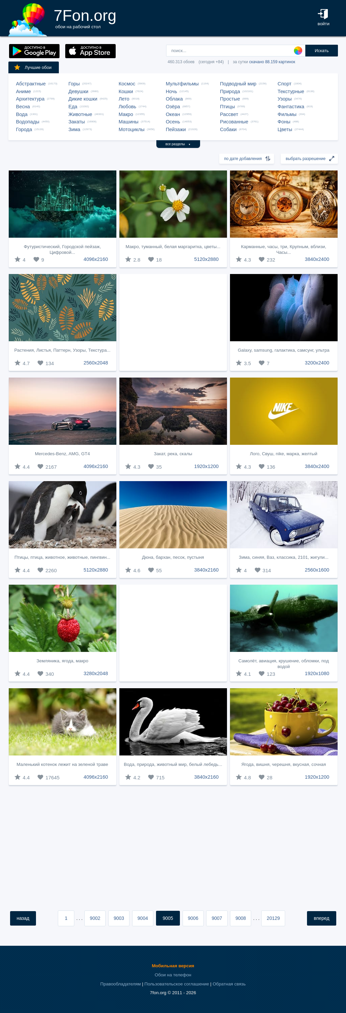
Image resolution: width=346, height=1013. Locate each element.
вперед (321, 918)
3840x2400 (317, 259)
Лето (124, 99)
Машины (129, 121)
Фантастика (291, 106)
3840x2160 (206, 570)
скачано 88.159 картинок (272, 62)
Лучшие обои (32, 67)
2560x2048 (96, 362)
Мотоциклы (132, 129)
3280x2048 (96, 673)
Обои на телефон (173, 975)
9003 (119, 918)
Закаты (77, 121)
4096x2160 (96, 259)
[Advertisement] (173, 322)
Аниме (23, 91)
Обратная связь (229, 984)
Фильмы (287, 114)
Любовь (128, 106)
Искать (322, 50)
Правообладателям (120, 984)
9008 (240, 918)
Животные (80, 114)
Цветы (285, 129)
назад (23, 918)
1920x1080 (317, 673)
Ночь (171, 91)
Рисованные (234, 121)
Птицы (227, 106)
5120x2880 (206, 259)
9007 (217, 918)
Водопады (27, 121)
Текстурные (291, 91)
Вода (22, 114)
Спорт (285, 83)
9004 (143, 918)
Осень (173, 121)
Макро (126, 114)
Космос (127, 83)
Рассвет (229, 114)
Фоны (284, 121)
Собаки (228, 129)
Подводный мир (238, 83)
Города (24, 129)
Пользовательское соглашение (177, 984)
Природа (230, 91)
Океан (173, 114)
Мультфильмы (182, 83)
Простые (230, 99)
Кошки (126, 91)
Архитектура (30, 99)
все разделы (178, 144)
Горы (74, 83)
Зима (74, 129)
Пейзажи (176, 129)
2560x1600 (317, 570)
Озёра (173, 106)
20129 (273, 918)
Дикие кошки (83, 99)
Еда (73, 106)
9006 (193, 918)
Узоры (285, 99)
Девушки (78, 91)
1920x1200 (206, 466)
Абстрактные (31, 83)
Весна (23, 106)
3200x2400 (317, 362)
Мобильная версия (173, 966)
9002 (95, 918)
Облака (174, 99)
